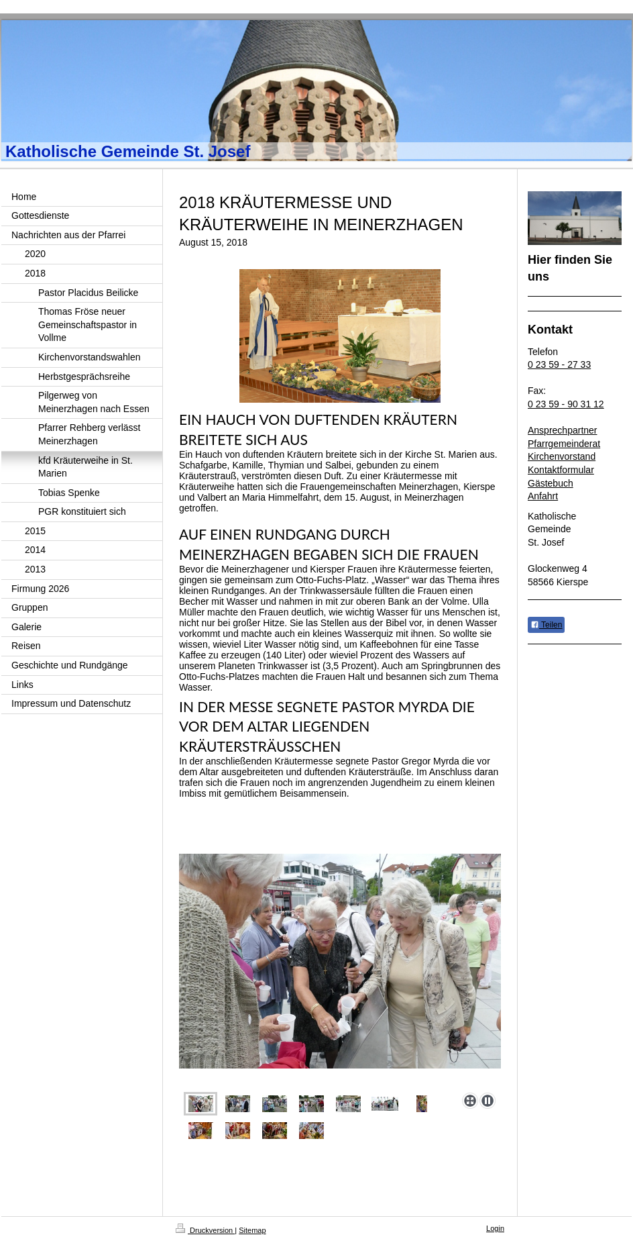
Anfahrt (543, 496)
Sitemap (252, 1230)
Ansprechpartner (562, 430)
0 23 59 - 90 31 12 (566, 404)
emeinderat (576, 443)
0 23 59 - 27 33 (559, 364)
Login (495, 1228)
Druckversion (205, 1230)
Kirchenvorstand (561, 456)
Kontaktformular (561, 469)
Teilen (546, 625)
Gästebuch (550, 483)
